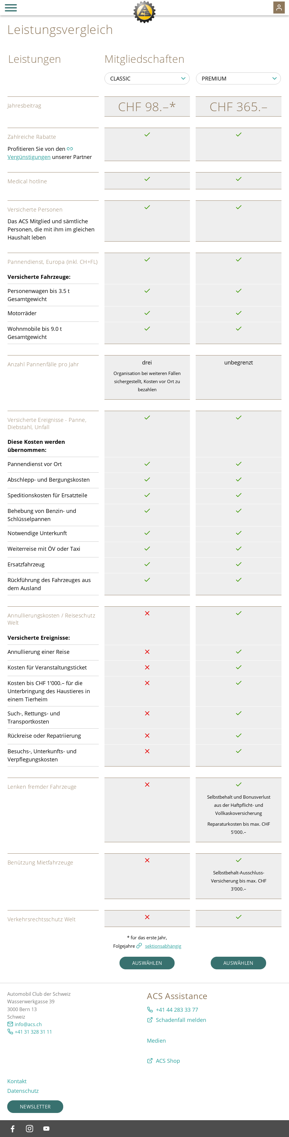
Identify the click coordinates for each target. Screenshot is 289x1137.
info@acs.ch (28, 1024)
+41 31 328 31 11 (33, 1032)
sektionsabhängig (163, 946)
